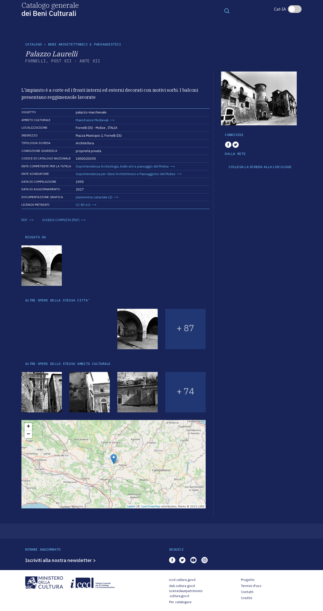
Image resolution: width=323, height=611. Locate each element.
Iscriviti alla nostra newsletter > (60, 560)
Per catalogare (180, 602)
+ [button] (28, 427)
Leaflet (131, 506)
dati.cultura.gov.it (182, 586)
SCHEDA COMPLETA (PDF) (60, 220)
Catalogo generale (50, 9)
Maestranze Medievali (92, 120)
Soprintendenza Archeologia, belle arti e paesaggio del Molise (122, 166)
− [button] (28, 434)
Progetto (248, 580)
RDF (24, 220)
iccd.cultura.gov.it (182, 580)
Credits (246, 598)
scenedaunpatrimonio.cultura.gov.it (186, 593)
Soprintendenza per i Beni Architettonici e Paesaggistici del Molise (125, 174)
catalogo (33, 44)
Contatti (247, 592)
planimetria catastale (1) (94, 197)
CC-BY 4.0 (83, 205)
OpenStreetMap (150, 506)
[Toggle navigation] (227, 11)
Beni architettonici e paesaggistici (84, 44)
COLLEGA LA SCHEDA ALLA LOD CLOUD (260, 167)
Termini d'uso (251, 586)
